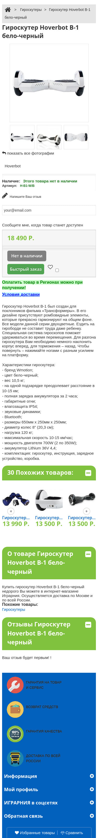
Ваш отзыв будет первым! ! (26, 657)
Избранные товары (35, 832)
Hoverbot (13, 166)
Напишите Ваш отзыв (21, 195)
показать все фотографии (30, 153)
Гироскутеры (31, 10)
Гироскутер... (16, 517)
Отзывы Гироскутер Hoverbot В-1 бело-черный (49, 633)
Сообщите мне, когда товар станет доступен (42, 225)
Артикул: (9, 186)
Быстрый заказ (26, 269)
